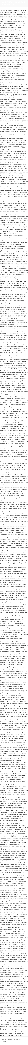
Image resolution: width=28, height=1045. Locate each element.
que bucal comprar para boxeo (13, 3)
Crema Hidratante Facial (18, 1031)
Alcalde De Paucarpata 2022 (7, 1033)
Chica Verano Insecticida (18, 1035)
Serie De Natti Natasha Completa (8, 1030)
